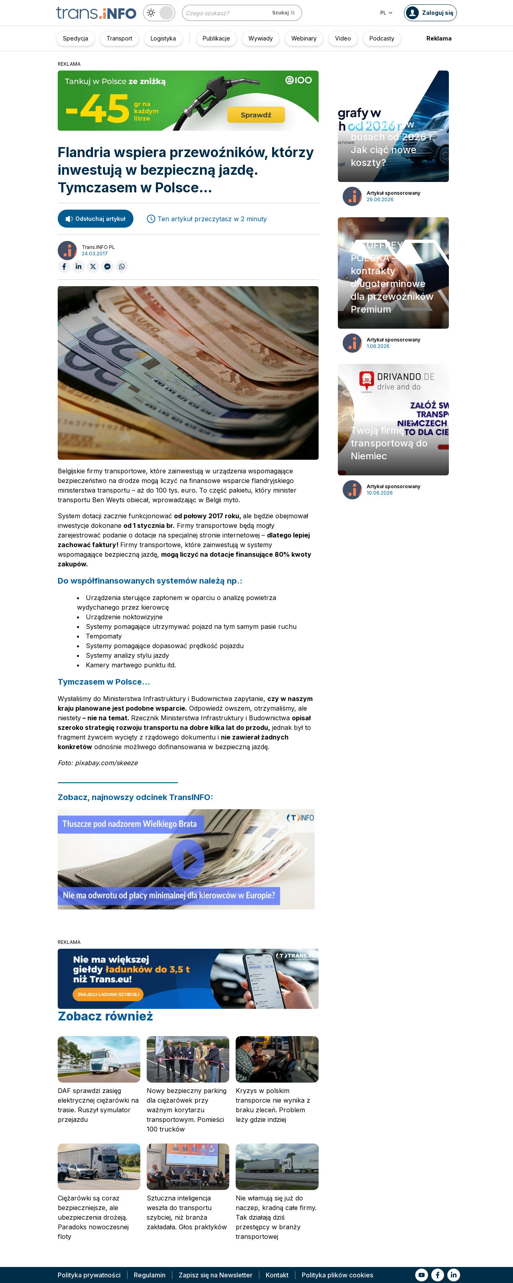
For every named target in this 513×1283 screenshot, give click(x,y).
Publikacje (216, 38)
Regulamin (150, 1275)
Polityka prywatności (89, 1275)
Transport (119, 38)
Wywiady (260, 38)
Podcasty (382, 38)
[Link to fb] (437, 1275)
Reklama (439, 38)
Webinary (304, 38)
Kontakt (277, 1275)
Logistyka (163, 38)
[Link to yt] (421, 1275)
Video (343, 38)
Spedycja (75, 38)
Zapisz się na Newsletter (215, 1275)
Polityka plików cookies (337, 1275)
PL (386, 13)
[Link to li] (453, 1275)
